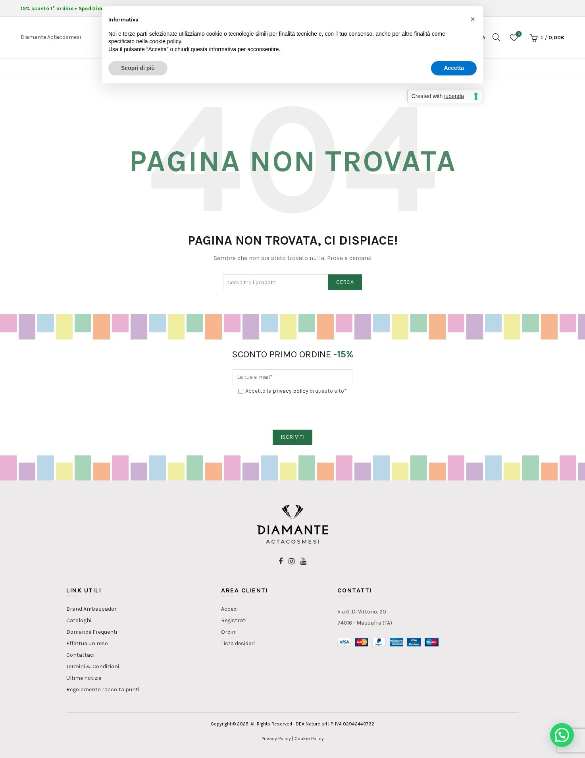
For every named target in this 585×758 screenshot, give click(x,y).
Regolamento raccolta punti (102, 689)
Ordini (229, 632)
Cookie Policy (309, 738)
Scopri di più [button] (138, 68)
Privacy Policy (276, 738)
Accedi (229, 609)
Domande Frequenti (91, 632)
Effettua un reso (87, 643)
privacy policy (290, 391)
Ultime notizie (83, 678)
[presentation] (293, 412)
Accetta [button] (454, 68)
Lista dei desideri (518, 34)
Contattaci (80, 655)
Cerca (345, 282)
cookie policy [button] (165, 41)
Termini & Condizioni (92, 666)
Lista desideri (238, 643)
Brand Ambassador (91, 609)
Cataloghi (78, 620)
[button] (562, 735)
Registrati (233, 620)
